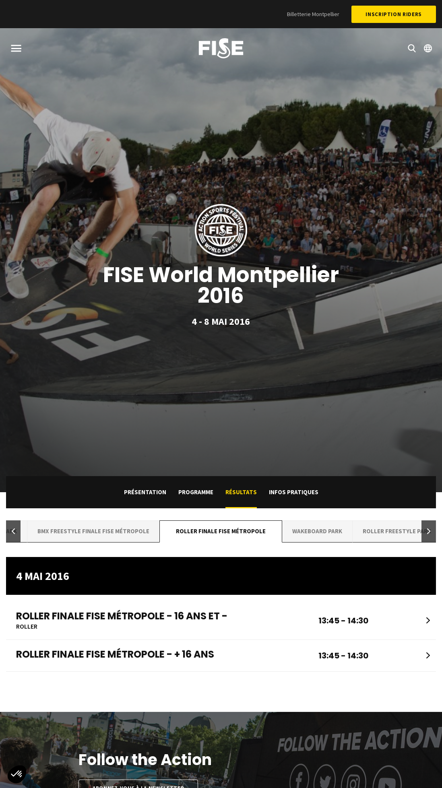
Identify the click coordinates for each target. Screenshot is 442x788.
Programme (195, 492)
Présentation (145, 492)
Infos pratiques (293, 492)
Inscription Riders (394, 14)
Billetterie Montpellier (313, 14)
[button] (13, 531)
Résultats (241, 492)
